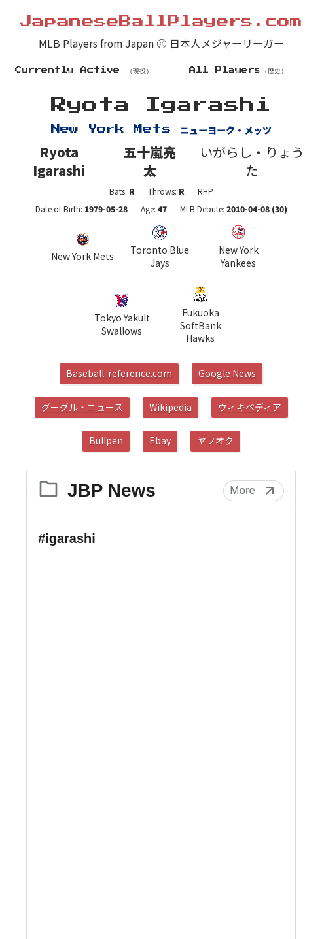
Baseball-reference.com (119, 373)
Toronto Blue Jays (159, 247)
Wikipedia (170, 407)
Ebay (160, 440)
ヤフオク (215, 440)
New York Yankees (239, 247)
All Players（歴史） (238, 70)
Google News (227, 373)
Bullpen (106, 440)
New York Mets (82, 247)
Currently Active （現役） (83, 70)
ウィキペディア (249, 407)
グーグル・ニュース (82, 407)
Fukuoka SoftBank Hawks (200, 315)
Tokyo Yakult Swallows (122, 315)
